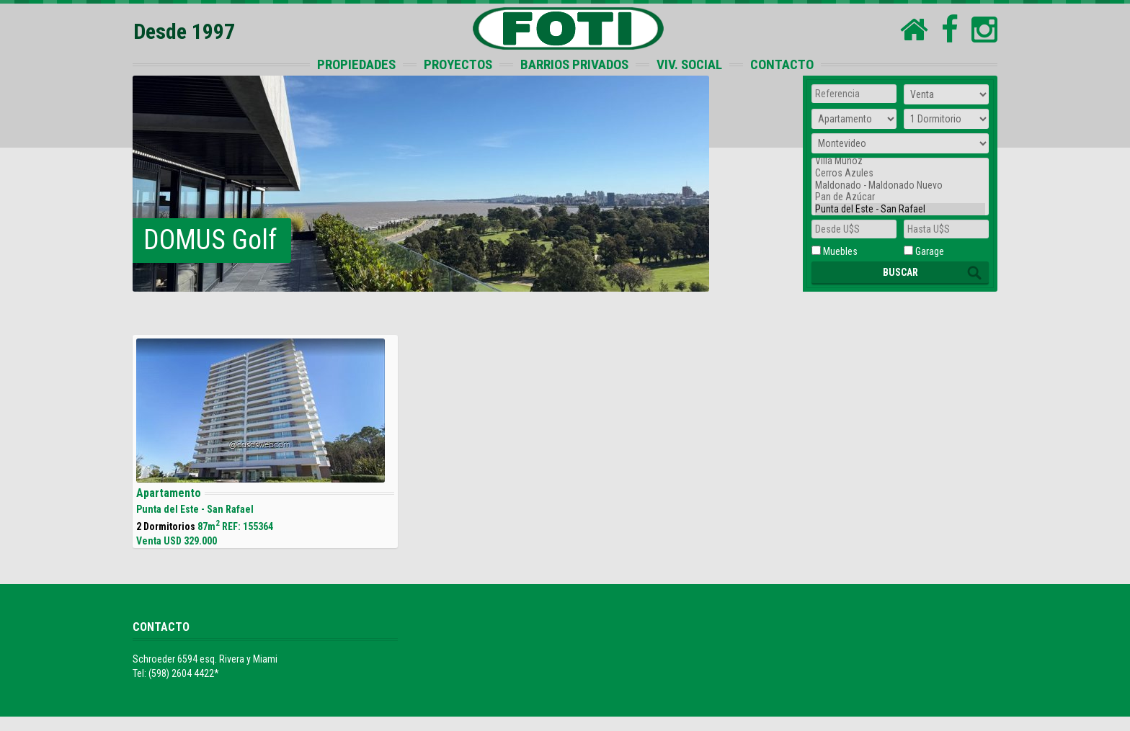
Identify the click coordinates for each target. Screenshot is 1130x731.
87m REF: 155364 (265, 442)
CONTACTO (782, 64)
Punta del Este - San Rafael (900, 209)
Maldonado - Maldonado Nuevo (900, 185)
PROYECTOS (458, 64)
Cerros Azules (900, 173)
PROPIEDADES (356, 64)
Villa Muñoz (900, 161)
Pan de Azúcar (900, 197)
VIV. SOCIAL (689, 64)
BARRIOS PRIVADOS (574, 64)
